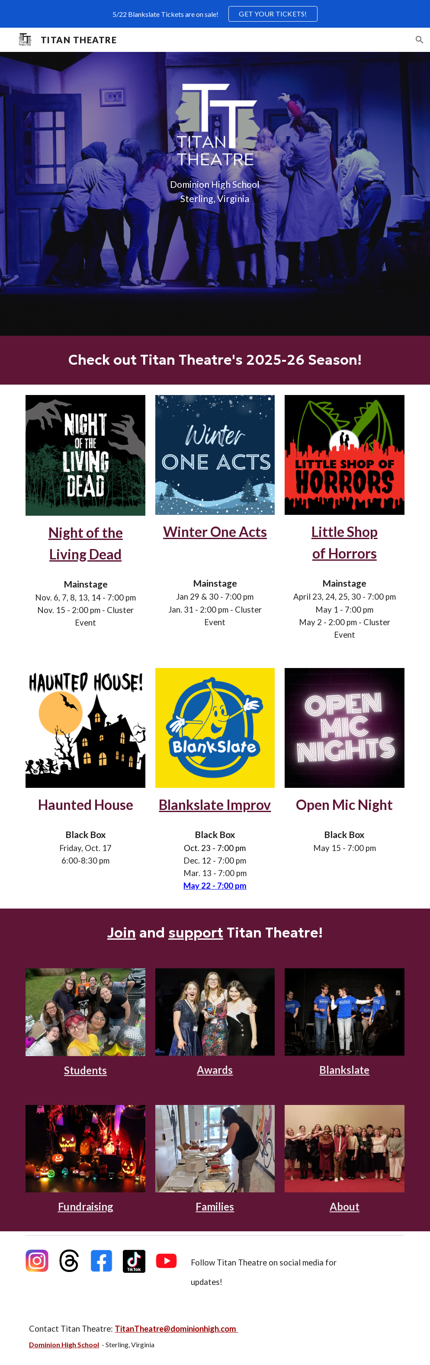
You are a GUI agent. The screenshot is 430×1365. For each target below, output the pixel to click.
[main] (215, 191)
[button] (419, 39)
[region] (215, 14)
